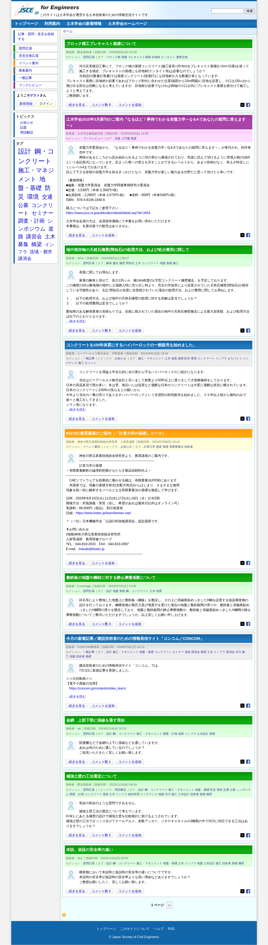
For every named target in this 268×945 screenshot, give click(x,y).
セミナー (178, 652)
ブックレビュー (93, 138)
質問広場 (89, 57)
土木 (138, 263)
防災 (213, 789)
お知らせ (120, 358)
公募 (232, 789)
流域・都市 (41, 251)
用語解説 (120, 789)
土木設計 (202, 733)
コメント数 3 (101, 624)
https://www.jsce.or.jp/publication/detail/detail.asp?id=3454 (108, 213)
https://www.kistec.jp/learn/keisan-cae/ (103, 513)
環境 (194, 358)
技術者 (188, 446)
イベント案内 (91, 446)
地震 (174, 358)
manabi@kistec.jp (92, 549)
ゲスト (35, 95)
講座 (159, 446)
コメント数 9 (101, 104)
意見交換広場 (28, 55)
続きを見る (77, 104)
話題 (23, 127)
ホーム (68, 31)
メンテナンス (149, 794)
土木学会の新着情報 (83, 23)
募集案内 (25, 70)
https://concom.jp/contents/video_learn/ (97, 688)
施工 (176, 263)
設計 (109, 591)
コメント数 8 (101, 330)
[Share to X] (242, 105)
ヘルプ (159, 928)
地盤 (163, 263)
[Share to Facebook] (248, 105)
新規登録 (26, 103)
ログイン (46, 103)
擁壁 (122, 263)
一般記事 (89, 358)
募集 (23, 244)
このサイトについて (135, 928)
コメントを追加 (129, 104)
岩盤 (117, 138)
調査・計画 (170, 733)
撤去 (115, 263)
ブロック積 (113, 57)
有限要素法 (176, 446)
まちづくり (235, 358)
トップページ (26, 23)
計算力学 (149, 446)
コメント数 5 (101, 835)
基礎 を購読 (65, 916)
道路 (187, 652)
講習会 (195, 652)
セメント (90, 362)
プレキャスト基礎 (139, 57)
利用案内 (52, 23)
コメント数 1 (101, 761)
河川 (238, 652)
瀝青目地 (182, 57)
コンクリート (150, 263)
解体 (109, 263)
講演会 (230, 652)
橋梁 (203, 652)
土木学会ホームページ (127, 23)
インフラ (221, 358)
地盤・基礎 (146, 652)
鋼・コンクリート (137, 591)
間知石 (130, 263)
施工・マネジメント (151, 358)
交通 (226, 789)
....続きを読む (76, 321)
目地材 (156, 57)
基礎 (124, 57)
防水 (187, 358)
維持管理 (134, 794)
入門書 (125, 138)
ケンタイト (168, 57)
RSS (171, 928)
